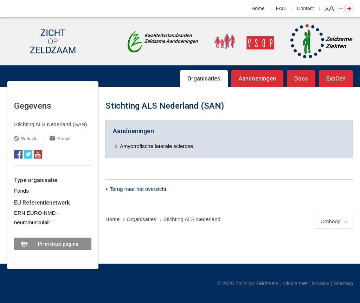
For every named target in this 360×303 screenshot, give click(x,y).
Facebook (18, 154)
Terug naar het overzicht (138, 189)
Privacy (320, 283)
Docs (301, 78)
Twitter (28, 154)
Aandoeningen (257, 78)
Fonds (21, 191)
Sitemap (343, 283)
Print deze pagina (58, 244)
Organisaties (203, 78)
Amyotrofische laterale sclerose (156, 146)
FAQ (281, 8)
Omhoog (330, 221)
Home (258, 8)
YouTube (38, 154)
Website (29, 138)
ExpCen (336, 78)
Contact (305, 8)
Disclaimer (295, 283)
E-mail (63, 138)
